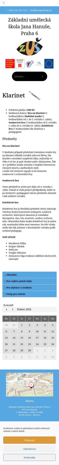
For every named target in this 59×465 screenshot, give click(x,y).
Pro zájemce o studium (18, 287)
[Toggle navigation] (3, 3)
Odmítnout (29, 448)
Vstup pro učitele (15, 294)
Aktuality (11, 274)
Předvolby (29, 457)
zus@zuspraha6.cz (41, 10)
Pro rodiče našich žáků (18, 281)
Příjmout (29, 440)
